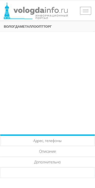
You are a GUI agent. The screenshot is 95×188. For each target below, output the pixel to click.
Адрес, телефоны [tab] (47, 140)
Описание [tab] (47, 151)
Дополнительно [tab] (47, 162)
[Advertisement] (47, 81)
